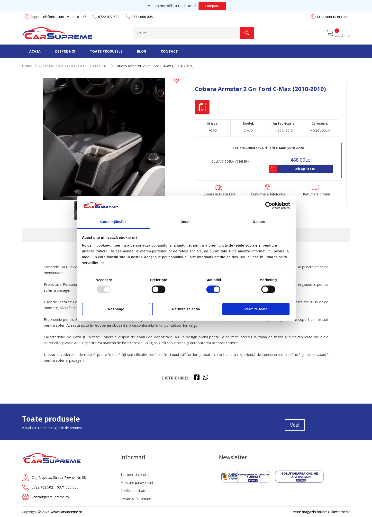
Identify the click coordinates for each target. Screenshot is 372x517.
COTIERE (101, 65)
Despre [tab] (259, 222)
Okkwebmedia (339, 511)
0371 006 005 (139, 16)
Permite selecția (186, 309)
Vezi (294, 425)
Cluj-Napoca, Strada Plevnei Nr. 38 (59, 477)
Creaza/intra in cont (332, 16)
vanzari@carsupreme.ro (50, 497)
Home (27, 65)
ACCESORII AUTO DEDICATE (62, 65)
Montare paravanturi (136, 482)
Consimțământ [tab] (113, 222)
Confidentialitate (133, 490)
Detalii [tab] (186, 222)
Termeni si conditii (134, 474)
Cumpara (212, 5)
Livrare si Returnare (135, 498)
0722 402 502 (105, 16)
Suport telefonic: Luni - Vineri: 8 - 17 (55, 16)
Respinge (116, 309)
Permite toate (255, 309)
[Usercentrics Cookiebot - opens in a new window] (268, 205)
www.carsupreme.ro (66, 511)
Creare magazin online (308, 511)
